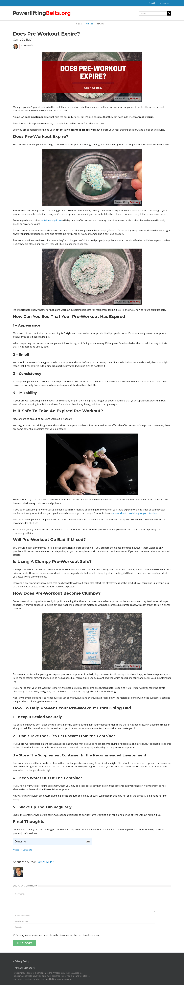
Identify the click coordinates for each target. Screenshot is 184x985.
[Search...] (153, 13)
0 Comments (26, 850)
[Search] (169, 13)
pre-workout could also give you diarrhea (134, 513)
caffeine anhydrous (51, 220)
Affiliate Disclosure (25, 967)
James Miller (45, 862)
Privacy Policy (22, 961)
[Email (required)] (84, 921)
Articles (16, 850)
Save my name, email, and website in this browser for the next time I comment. (58, 935)
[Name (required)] (84, 916)
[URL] (84, 927)
